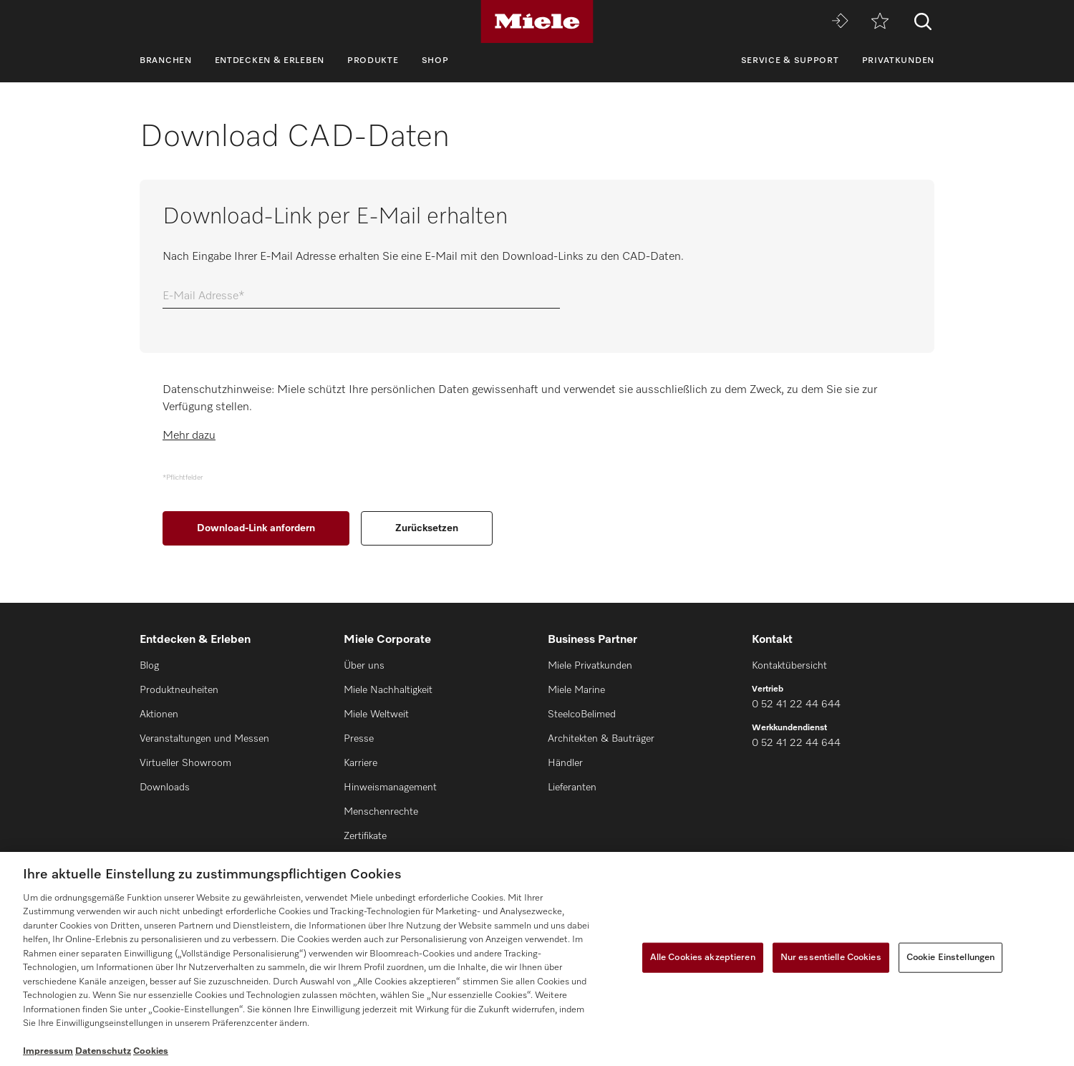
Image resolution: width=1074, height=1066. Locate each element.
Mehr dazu (189, 436)
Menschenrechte (381, 812)
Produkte (373, 61)
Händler (565, 763)
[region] (537, 959)
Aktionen (159, 714)
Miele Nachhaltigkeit (388, 690)
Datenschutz (103, 1051)
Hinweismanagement (390, 787)
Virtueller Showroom (185, 763)
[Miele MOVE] (839, 22)
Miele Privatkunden (590, 666)
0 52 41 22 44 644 (796, 704)
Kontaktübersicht (789, 666)
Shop (435, 61)
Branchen (166, 61)
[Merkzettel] (880, 22)
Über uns (364, 666)
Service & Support (790, 61)
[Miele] (537, 21)
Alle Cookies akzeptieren (702, 957)
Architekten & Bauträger (601, 739)
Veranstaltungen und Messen (204, 739)
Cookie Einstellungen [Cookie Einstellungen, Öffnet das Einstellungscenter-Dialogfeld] (950, 957)
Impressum (48, 1051)
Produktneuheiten (179, 690)
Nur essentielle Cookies (830, 957)
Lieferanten (572, 787)
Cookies (150, 1051)
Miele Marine (576, 690)
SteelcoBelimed (582, 714)
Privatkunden (898, 61)
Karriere (360, 763)
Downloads (165, 787)
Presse (359, 739)
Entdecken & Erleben (269, 61)
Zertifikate (365, 836)
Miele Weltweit (376, 714)
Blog (149, 666)
